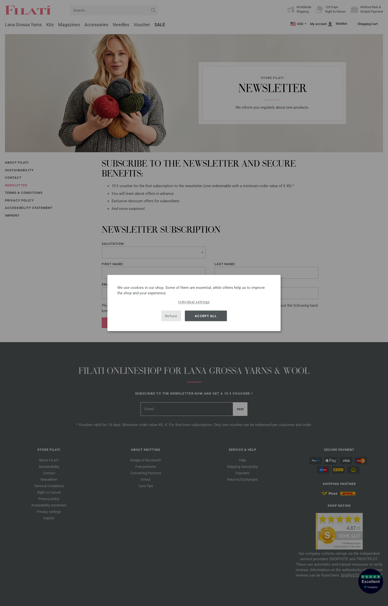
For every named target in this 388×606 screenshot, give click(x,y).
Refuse (171, 316)
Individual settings (194, 302)
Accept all (206, 316)
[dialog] (194, 303)
